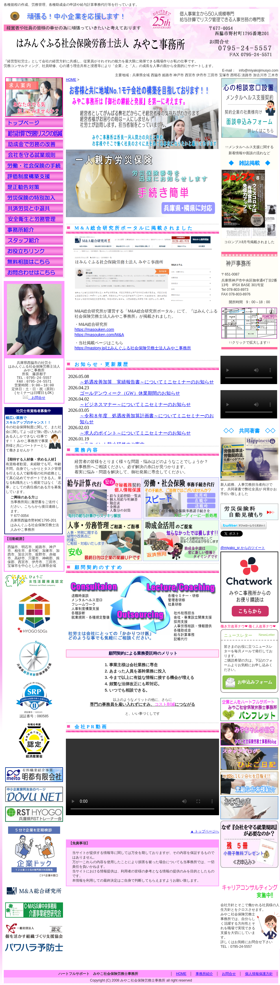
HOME (71, 80)
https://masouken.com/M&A (99, 334)
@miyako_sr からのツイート (242, 548)
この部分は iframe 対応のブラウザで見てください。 (142, 408)
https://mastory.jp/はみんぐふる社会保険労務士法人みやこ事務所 (133, 348)
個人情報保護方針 (259, 973)
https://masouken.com (94, 329)
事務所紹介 (204, 973)
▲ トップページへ (204, 831)
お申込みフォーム (248, 682)
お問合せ (34, 397)
